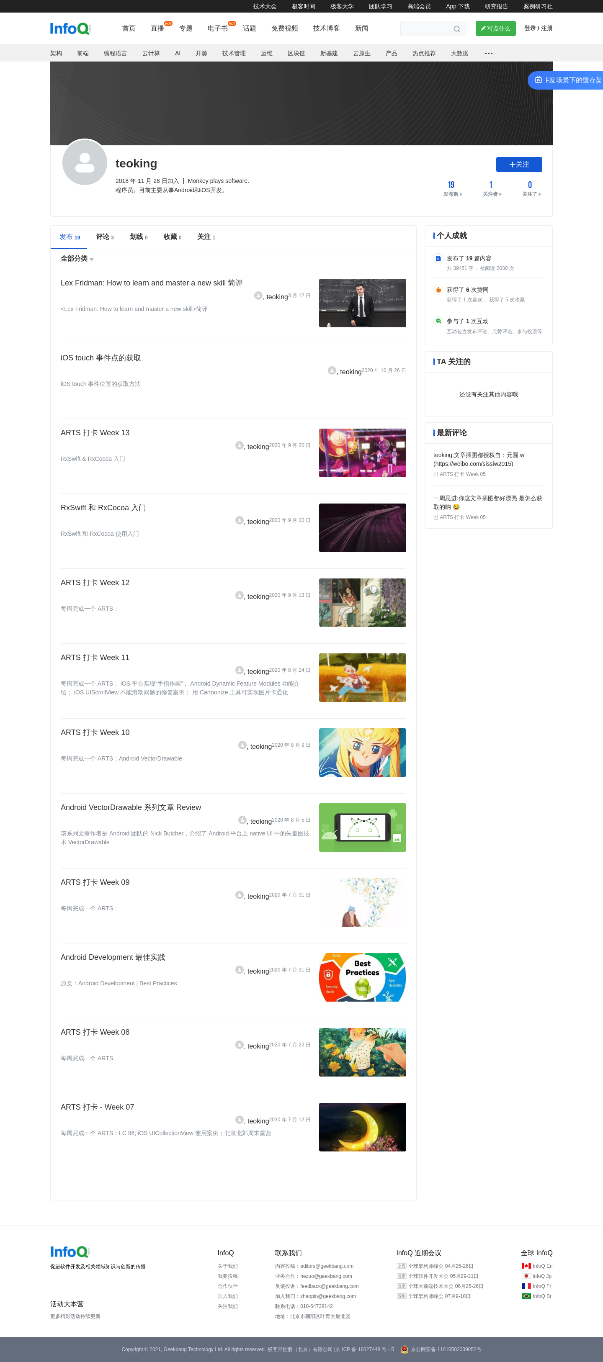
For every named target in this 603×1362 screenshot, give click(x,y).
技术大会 (265, 6)
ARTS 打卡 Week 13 (95, 433)
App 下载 (458, 6)
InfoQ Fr (542, 1286)
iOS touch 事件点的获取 (101, 358)
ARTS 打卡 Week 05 (459, 474)
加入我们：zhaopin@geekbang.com (315, 1296)
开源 (201, 53)
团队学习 (380, 6)
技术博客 (326, 28)
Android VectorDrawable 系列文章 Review (131, 807)
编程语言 (115, 53)
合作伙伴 (228, 1286)
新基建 (329, 53)
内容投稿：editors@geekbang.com (314, 1266)
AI (177, 53)
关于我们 (228, 1266)
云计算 (151, 53)
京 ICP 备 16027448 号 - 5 (364, 1349)
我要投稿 (228, 1276)
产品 (391, 53)
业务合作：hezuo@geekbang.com (313, 1276)
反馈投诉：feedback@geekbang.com (317, 1286)
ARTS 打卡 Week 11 (95, 657)
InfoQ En (542, 1266)
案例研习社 (538, 6)
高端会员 (419, 6)
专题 (186, 28)
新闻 (361, 28)
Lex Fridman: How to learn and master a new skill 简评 (152, 283)
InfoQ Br (542, 1296)
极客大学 (342, 6)
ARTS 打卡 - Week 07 (97, 1107)
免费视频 (284, 28)
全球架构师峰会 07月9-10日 (439, 1296)
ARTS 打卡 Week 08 (95, 1032)
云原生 (362, 53)
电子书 (218, 28)
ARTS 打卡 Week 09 (95, 882)
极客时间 (303, 6)
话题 (249, 28)
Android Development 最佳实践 (113, 957)
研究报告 (496, 6)
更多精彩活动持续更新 (75, 1316)
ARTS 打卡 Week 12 (95, 582)
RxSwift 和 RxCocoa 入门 (103, 508)
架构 (56, 53)
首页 (129, 28)
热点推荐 (424, 53)
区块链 (296, 53)
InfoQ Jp (542, 1276)
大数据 (460, 53)
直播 (157, 28)
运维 (267, 53)
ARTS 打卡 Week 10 (95, 732)
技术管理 (234, 53)
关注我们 (228, 1306)
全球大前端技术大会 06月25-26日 (445, 1286)
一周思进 (445, 498)
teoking (277, 297)
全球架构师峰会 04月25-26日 (440, 1266)
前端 (83, 53)
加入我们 (228, 1296)
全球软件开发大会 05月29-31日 (443, 1276)
